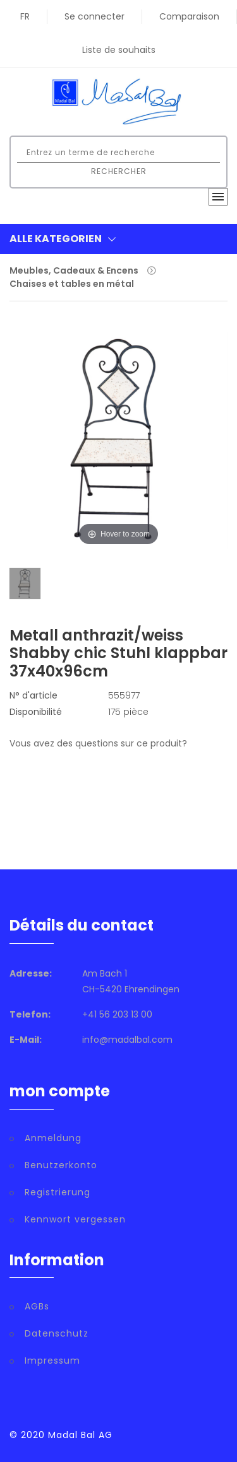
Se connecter (94, 16)
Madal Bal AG (80, 1435)
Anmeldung (53, 1138)
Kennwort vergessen (75, 1219)
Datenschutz (56, 1333)
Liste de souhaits (118, 50)
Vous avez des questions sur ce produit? (98, 743)
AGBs (37, 1306)
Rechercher (119, 171)
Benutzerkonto (61, 1165)
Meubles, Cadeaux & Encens (73, 270)
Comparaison (189, 16)
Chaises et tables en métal (71, 283)
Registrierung (57, 1192)
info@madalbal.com (127, 1039)
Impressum (52, 1360)
